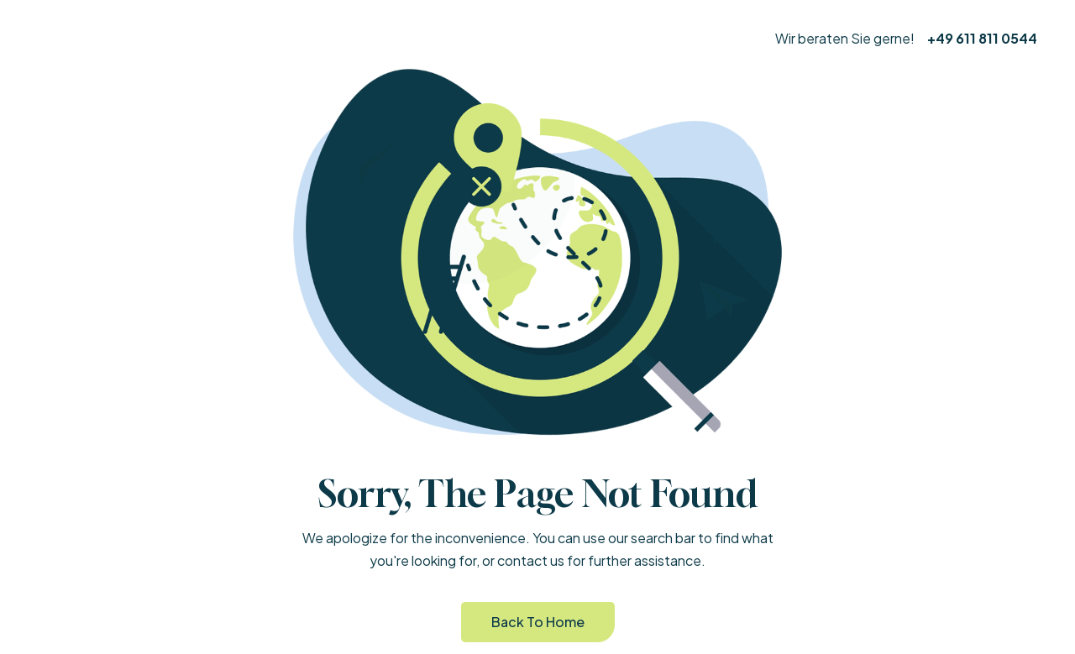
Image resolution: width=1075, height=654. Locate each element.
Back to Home (538, 621)
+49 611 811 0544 (982, 38)
